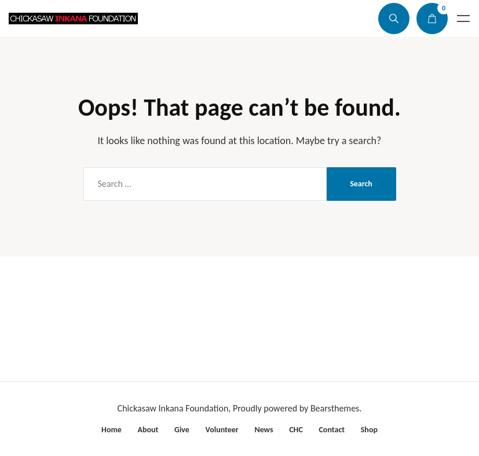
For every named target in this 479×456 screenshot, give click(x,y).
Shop (369, 430)
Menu (463, 18)
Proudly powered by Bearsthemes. (297, 408)
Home (111, 430)
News (263, 430)
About (147, 430)
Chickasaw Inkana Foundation (173, 408)
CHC (296, 430)
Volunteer (222, 430)
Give (181, 430)
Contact (332, 430)
